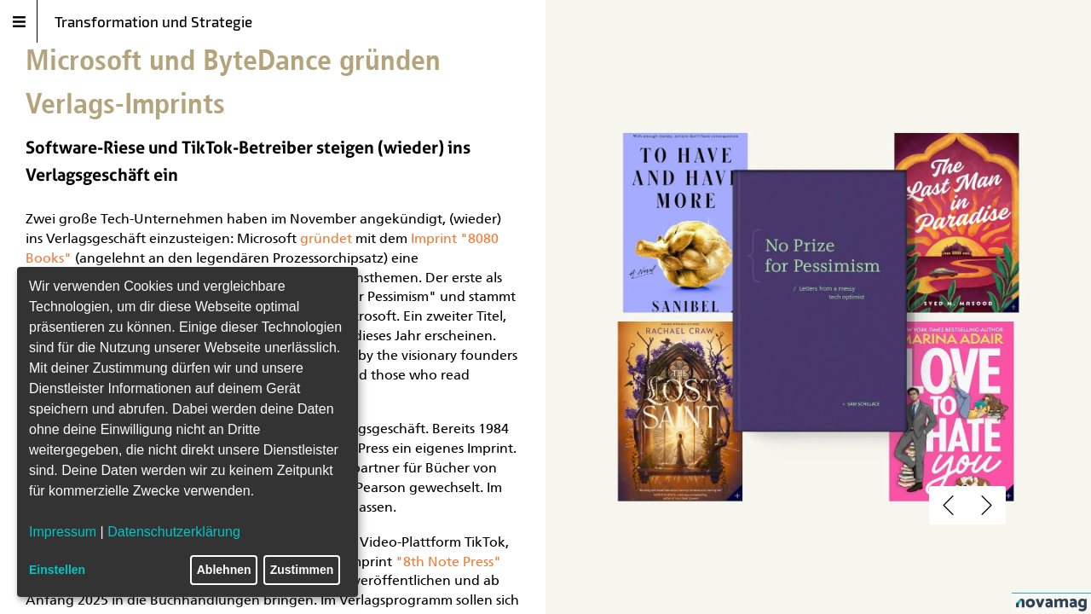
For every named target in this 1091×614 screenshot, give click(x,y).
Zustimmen (302, 569)
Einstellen (57, 569)
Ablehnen (224, 569)
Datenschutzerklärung (173, 531)
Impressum (62, 531)
